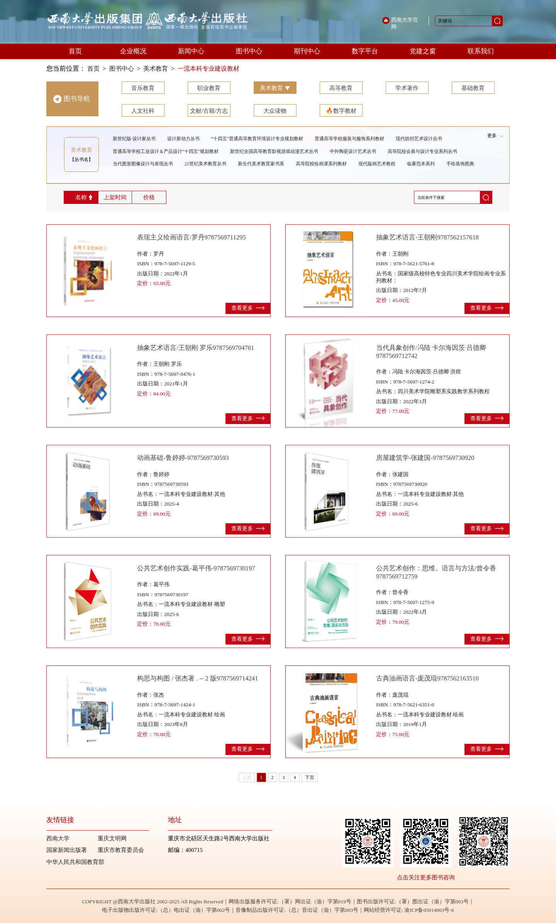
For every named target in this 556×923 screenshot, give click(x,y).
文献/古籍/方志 (209, 111)
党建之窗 (423, 51)
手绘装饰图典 (460, 163)
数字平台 (365, 51)
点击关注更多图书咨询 (426, 877)
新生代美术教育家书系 (261, 163)
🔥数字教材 (341, 111)
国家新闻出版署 (66, 850)
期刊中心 (307, 51)
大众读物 (274, 111)
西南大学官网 (404, 23)
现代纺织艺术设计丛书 (419, 138)
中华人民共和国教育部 (75, 862)
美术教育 (155, 68)
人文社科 (142, 111)
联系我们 (481, 51)
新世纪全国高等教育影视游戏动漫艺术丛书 (274, 151)
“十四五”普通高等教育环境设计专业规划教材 (257, 138)
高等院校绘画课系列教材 (321, 163)
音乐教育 (142, 88)
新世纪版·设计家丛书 (134, 138)
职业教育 (208, 88)
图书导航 (77, 98)
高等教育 (341, 88)
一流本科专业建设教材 (208, 68)
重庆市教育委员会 (121, 850)
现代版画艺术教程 (376, 163)
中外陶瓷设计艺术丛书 (353, 151)
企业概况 (133, 51)
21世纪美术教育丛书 (205, 163)
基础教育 (473, 88)
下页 (309, 777)
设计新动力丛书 (183, 138)
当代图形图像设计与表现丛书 (143, 163)
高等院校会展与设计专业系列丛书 (422, 151)
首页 (75, 51)
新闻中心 (191, 51)
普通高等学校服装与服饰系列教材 (349, 138)
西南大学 (58, 838)
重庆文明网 (112, 838)
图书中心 (249, 51)
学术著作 (407, 88)
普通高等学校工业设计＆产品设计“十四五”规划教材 (166, 151)
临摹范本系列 (421, 163)
